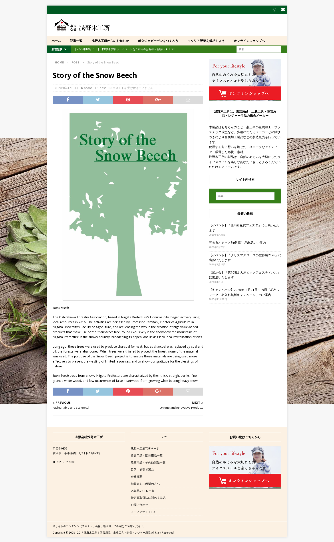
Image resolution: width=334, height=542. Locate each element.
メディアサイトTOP (144, 511)
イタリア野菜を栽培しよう (206, 40)
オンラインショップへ (249, 40)
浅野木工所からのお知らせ (110, 40)
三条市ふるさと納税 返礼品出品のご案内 (237, 242)
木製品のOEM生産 (142, 490)
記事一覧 (76, 40)
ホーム (56, 40)
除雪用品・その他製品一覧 (148, 462)
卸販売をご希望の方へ (145, 483)
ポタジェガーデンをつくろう (158, 40)
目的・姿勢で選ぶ (142, 469)
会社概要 (136, 476)
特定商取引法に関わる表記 (148, 497)
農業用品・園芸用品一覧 (147, 455)
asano (88, 87)
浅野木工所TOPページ (145, 448)
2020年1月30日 (68, 87)
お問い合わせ (139, 504)
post (103, 87)
